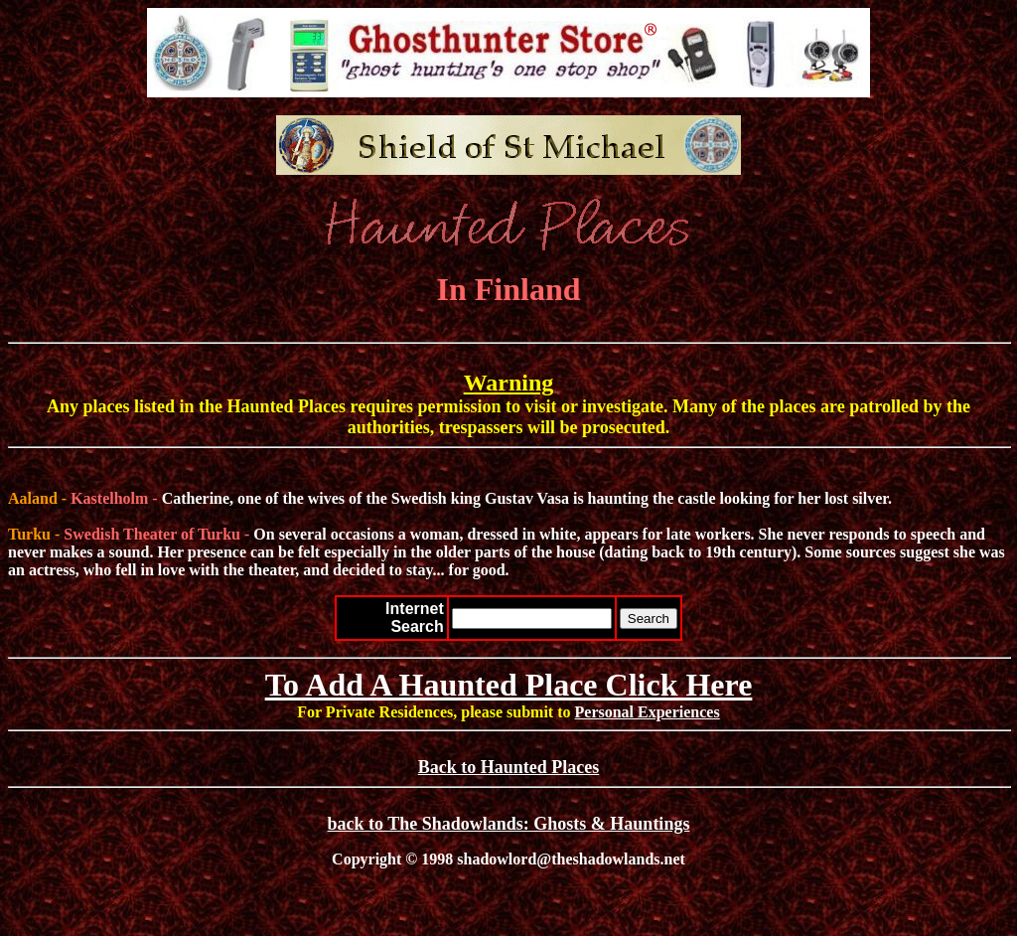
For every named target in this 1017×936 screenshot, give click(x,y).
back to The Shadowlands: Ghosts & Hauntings (509, 824)
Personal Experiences (647, 711)
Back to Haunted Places (509, 767)
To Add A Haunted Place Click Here (509, 684)
